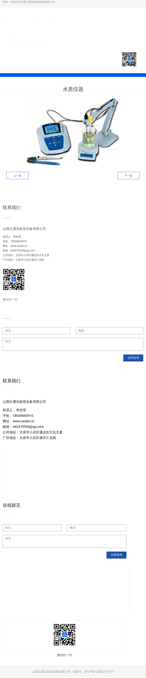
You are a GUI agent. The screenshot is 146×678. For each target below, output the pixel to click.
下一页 (128, 175)
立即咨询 (133, 358)
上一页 (17, 175)
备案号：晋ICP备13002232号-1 (93, 672)
